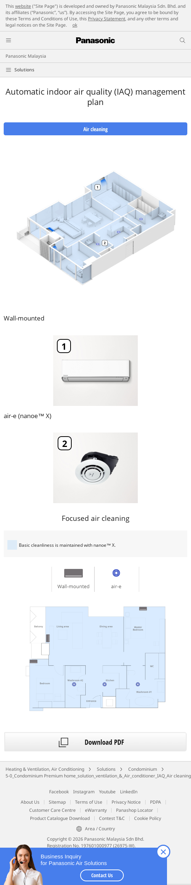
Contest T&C (112, 818)
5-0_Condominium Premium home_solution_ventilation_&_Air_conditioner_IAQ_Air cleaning (98, 776)
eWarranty (96, 810)
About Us (30, 802)
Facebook (59, 792)
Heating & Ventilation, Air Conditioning (45, 769)
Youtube (107, 792)
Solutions (24, 70)
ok (74, 25)
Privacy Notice (126, 802)
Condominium (142, 769)
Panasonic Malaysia (26, 56)
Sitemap (57, 802)
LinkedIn (128, 792)
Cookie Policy (147, 818)
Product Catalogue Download (60, 818)
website (23, 6)
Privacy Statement (106, 19)
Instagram (84, 792)
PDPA (155, 802)
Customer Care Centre (52, 810)
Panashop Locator (134, 810)
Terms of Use (88, 802)
